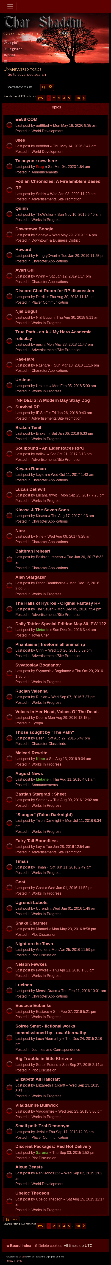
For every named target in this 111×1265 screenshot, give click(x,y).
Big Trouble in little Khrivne (43, 1058)
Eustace (42, 1012)
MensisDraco (46, 991)
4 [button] (64, 98)
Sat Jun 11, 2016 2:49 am (71, 867)
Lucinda (23, 984)
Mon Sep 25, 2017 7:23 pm (83, 495)
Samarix (42, 800)
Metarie (42, 630)
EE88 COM (26, 119)
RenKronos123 (48, 1173)
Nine (20, 530)
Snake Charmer (31, 923)
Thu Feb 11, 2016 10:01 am (83, 991)
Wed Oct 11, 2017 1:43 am (72, 475)
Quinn (21, 208)
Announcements (44, 172)
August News (29, 773)
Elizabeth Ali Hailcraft (37, 1079)
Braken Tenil (28, 427)
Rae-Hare (24, 359)
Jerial (40, 1132)
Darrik (41, 297)
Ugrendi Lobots (31, 902)
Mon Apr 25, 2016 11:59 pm (74, 950)
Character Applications (49, 261)
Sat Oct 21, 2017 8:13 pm (71, 454)
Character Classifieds (48, 744)
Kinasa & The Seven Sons (42, 509)
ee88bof (42, 125)
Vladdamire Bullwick (36, 1105)
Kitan (40, 759)
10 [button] (78, 98)
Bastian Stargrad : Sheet (40, 794)
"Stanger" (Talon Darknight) (44, 814)
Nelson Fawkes (31, 964)
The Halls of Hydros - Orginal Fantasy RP (57, 603)
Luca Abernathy (48, 1039)
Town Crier (40, 635)
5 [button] (69, 98)
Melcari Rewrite (31, 752)
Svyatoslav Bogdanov (38, 665)
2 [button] (54, 98)
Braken (41, 433)
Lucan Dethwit (30, 489)
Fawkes (42, 970)
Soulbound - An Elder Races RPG (49, 448)
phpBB (22, 1256)
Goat (20, 881)
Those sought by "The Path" (44, 732)
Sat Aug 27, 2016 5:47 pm (69, 738)
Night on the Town (34, 943)
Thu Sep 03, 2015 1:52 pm (73, 1152)
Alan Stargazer (30, 577)
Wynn (40, 276)
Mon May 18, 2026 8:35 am (75, 125)
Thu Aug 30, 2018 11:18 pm (72, 297)
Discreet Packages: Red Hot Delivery (53, 1146)
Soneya (42, 235)
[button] (40, 98)
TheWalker (44, 214)
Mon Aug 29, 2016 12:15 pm (71, 718)
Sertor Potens (47, 1065)
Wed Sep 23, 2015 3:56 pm (80, 1111)
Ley (39, 847)
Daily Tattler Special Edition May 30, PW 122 (60, 623)
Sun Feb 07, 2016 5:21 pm (74, 1012)
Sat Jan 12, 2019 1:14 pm (70, 276)
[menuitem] (10, 43)
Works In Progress (46, 220)
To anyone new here (36, 160)
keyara (41, 475)
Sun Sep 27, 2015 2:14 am (83, 1065)
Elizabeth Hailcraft (50, 1085)
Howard (23, 249)
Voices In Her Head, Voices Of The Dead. (57, 711)
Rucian (41, 697)
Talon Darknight (48, 821)
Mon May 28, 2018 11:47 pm (70, 344)
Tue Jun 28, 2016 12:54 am (68, 847)
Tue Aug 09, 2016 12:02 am (75, 800)
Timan (21, 861)
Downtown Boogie (34, 229)
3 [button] (59, 98)
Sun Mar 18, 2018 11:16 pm (76, 365)
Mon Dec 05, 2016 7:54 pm (79, 609)
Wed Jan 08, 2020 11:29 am (73, 194)
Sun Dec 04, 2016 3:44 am (74, 630)
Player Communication (49, 302)
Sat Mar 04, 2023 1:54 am (69, 167)
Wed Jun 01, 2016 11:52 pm (71, 888)
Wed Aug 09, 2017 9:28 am (69, 536)
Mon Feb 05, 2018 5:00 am (74, 386)
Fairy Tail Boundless (36, 840)
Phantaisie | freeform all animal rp (50, 644)
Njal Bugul (26, 311)
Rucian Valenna (31, 691)
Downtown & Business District (55, 240)
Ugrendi (42, 908)
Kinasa (41, 516)
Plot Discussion (43, 934)
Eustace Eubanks (33, 1005)
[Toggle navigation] (10, 6)
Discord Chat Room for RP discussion (54, 290)
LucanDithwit (46, 495)
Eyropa (37, 723)
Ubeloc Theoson (32, 1193)
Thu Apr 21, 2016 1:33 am (73, 970)
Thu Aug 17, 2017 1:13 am (72, 516)
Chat (9, 55)
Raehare (43, 365)
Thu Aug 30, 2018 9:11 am (78, 317)
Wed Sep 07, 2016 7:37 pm (73, 697)
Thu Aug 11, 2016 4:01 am (74, 779)
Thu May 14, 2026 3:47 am (75, 146)
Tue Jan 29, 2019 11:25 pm (83, 256)
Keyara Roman (30, 468)
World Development (47, 131)
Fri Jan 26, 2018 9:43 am (72, 413)
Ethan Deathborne (50, 583)
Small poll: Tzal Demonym (42, 1125)
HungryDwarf (46, 256)
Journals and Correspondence (55, 1050)
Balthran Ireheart (32, 551)
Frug (40, 167)
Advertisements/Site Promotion (56, 199)
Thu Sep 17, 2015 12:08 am (71, 1132)
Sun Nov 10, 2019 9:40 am (78, 214)
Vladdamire (45, 1111)
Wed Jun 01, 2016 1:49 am (74, 908)
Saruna (42, 1152)
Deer (40, 718)
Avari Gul (25, 270)
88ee (20, 140)
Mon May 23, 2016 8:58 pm (74, 929)
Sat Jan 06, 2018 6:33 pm (72, 433)
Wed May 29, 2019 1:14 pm (74, 235)
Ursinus (23, 379)
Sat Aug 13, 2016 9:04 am (70, 759)
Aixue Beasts (29, 1167)
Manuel (42, 929)
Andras (41, 950)
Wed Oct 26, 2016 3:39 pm (70, 650)
